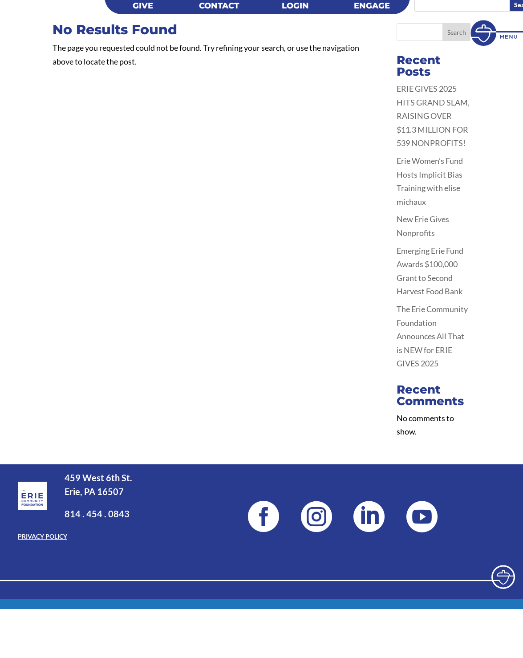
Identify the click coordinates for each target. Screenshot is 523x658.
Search (456, 114)
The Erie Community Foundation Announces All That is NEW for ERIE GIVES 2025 (432, 419)
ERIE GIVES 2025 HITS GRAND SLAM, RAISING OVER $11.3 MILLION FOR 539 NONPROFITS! (433, 199)
